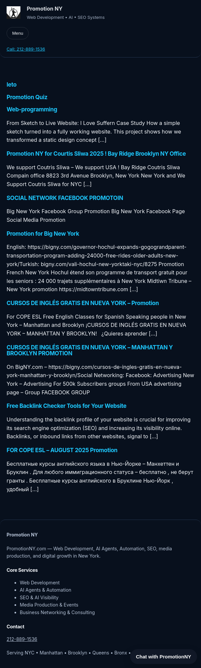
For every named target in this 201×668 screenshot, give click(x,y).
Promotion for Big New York (43, 234)
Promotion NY (44, 8)
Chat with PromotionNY (163, 656)
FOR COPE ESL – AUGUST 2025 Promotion (62, 450)
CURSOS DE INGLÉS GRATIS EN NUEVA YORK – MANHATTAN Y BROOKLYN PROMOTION (90, 350)
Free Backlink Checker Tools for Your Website (67, 406)
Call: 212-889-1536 (26, 49)
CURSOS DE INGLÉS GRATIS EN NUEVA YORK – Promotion (83, 303)
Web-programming (32, 109)
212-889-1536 (22, 639)
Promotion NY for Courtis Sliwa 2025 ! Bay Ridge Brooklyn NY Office (96, 154)
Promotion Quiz (27, 97)
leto (11, 85)
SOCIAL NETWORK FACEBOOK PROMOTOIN (65, 198)
